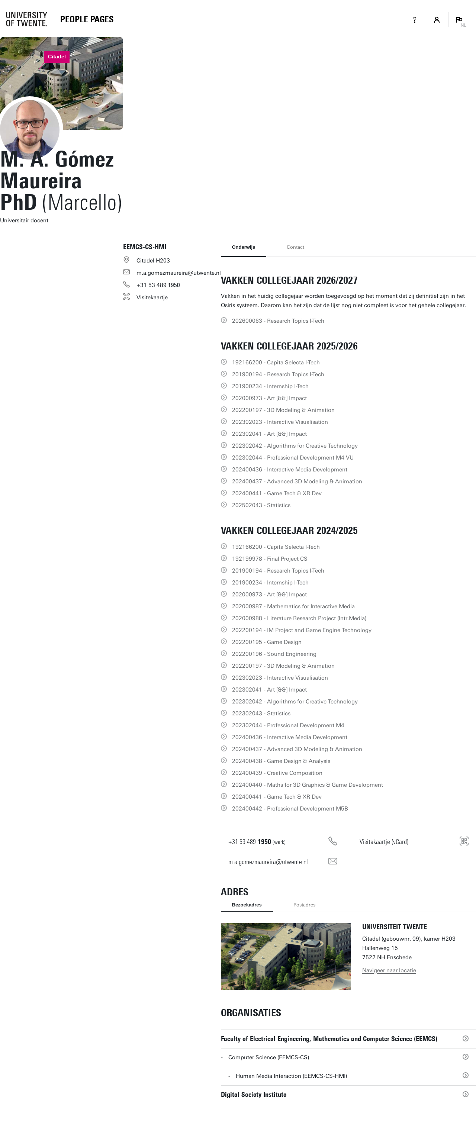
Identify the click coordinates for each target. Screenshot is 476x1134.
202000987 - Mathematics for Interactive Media (293, 606)
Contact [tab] (295, 247)
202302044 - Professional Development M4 (288, 725)
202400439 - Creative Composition (277, 773)
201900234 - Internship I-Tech (270, 386)
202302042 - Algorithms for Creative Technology (295, 445)
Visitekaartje (152, 297)
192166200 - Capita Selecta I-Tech (276, 362)
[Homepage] (86, 20)
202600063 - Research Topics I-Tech (278, 321)
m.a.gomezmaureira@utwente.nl (178, 273)
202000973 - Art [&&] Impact (269, 398)
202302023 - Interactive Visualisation (280, 422)
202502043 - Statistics (261, 505)
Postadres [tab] (304, 905)
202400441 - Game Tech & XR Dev (277, 493)
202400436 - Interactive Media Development (289, 469)
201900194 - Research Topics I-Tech (278, 374)
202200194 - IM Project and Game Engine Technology (302, 630)
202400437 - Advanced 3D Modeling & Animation (297, 481)
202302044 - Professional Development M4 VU (293, 457)
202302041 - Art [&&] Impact (269, 434)
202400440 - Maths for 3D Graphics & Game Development (307, 785)
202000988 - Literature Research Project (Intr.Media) (299, 618)
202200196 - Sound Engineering (274, 654)
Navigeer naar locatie (389, 970)
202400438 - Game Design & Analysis (281, 761)
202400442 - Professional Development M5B (290, 808)
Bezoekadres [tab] (247, 905)
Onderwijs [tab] (243, 247)
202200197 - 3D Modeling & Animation (283, 410)
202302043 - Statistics (261, 713)
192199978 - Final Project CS (270, 558)
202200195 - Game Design (267, 642)
